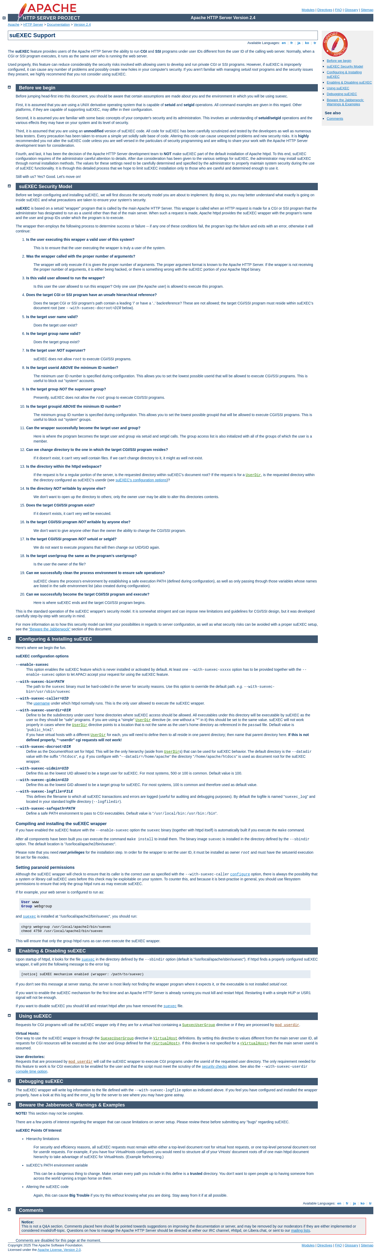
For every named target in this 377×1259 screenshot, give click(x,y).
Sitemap (367, 10)
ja (299, 43)
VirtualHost (165, 1038)
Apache (13, 24)
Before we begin (339, 61)
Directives (324, 10)
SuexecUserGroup (198, 1025)
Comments (335, 119)
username (42, 703)
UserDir (253, 475)
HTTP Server (33, 24)
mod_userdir (287, 1025)
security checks (214, 1066)
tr (315, 43)
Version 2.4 (82, 24)
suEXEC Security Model (345, 66)
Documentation (58, 24)
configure (240, 874)
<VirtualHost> (165, 1043)
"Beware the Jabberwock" (49, 629)
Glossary (351, 10)
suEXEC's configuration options (141, 480)
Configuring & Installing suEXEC (55, 639)
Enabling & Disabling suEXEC (349, 82)
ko (307, 43)
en (284, 43)
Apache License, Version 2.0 (59, 1250)
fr (292, 43)
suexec (29, 916)
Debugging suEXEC (342, 94)
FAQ (338, 10)
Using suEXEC (338, 88)
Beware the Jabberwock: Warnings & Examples (345, 102)
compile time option (31, 1071)
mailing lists (300, 1230)
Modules (308, 10)
